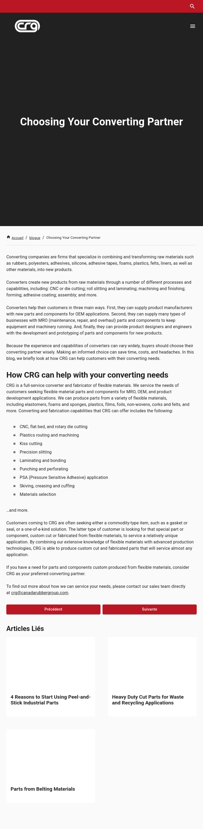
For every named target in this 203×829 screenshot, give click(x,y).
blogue (34, 238)
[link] (50, 677)
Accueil (15, 238)
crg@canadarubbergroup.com (39, 592)
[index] (27, 26)
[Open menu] (193, 26)
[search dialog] (192, 6)
